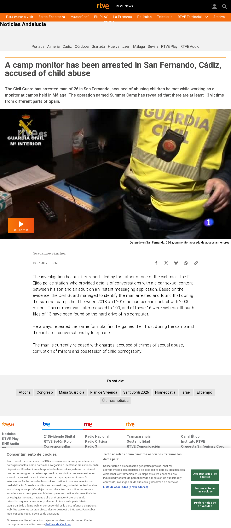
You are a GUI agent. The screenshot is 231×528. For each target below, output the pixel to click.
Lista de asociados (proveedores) (125, 499)
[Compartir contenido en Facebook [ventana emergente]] (156, 262)
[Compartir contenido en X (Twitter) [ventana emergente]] (166, 262)
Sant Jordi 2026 (136, 392)
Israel (186, 392)
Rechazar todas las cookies (205, 502)
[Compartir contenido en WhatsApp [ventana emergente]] (186, 262)
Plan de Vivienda (103, 392)
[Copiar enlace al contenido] (196, 262)
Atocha (24, 392)
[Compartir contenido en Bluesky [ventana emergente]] (176, 262)
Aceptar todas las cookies (205, 487)
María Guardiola (71, 392)
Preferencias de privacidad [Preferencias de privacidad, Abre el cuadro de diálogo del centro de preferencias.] (205, 516)
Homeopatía (165, 392)
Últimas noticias (115, 400)
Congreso (45, 392)
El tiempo (204, 392)
